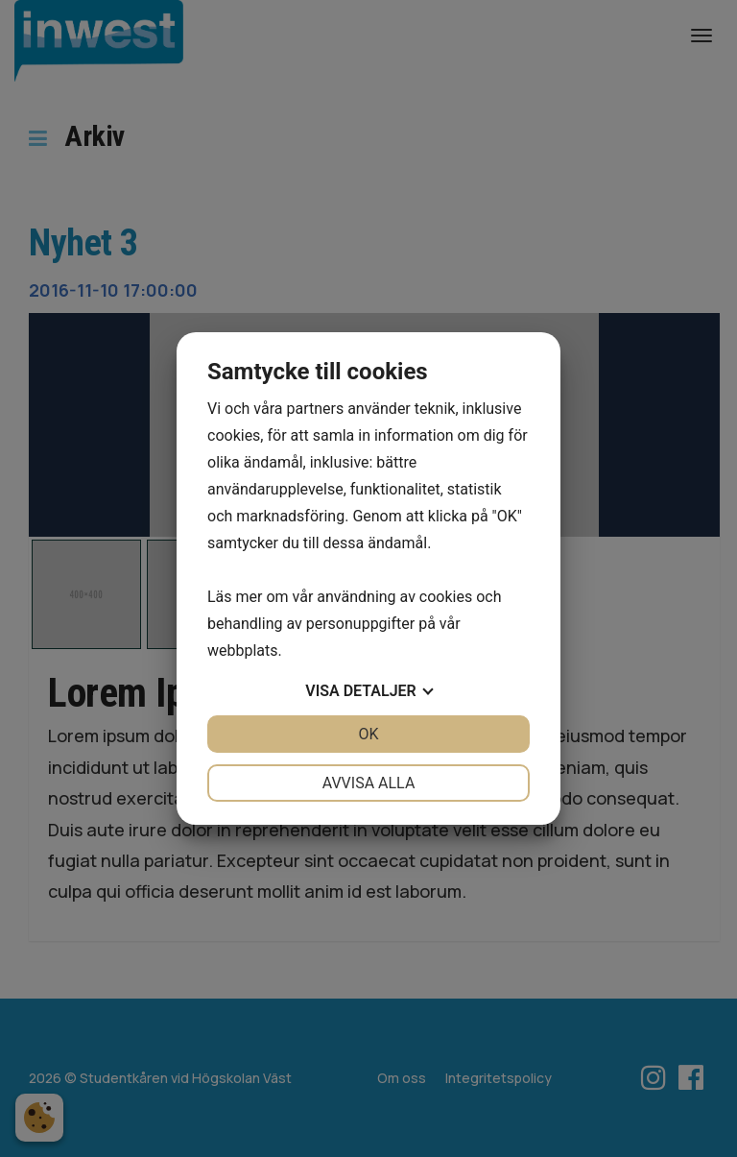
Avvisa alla (369, 783)
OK (368, 734)
